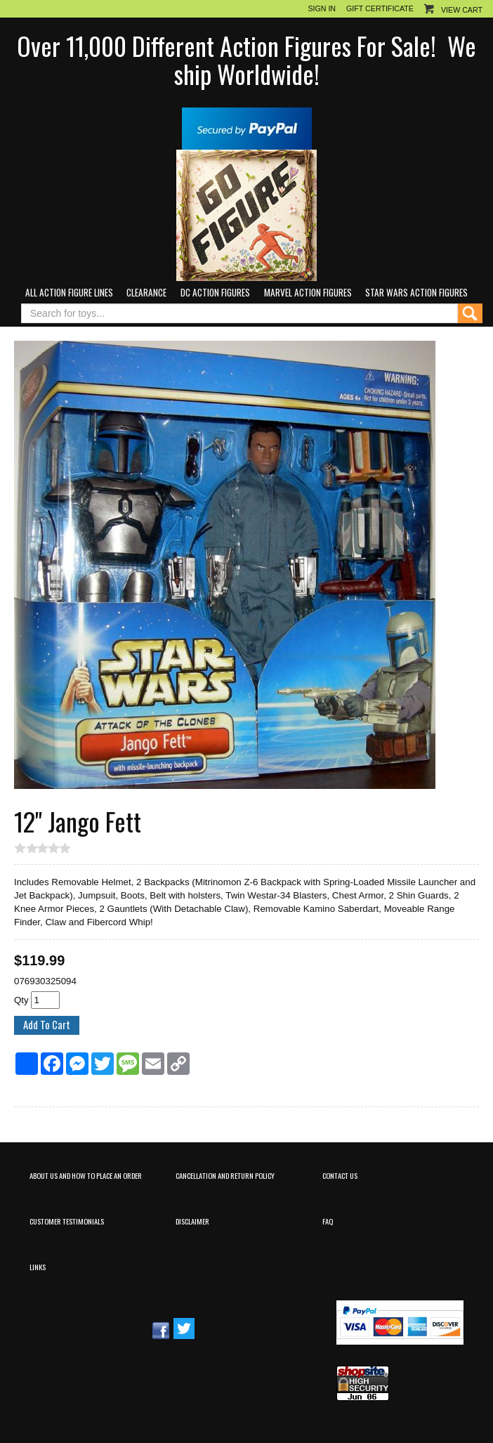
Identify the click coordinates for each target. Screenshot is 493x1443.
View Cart (461, 10)
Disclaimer (192, 1221)
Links (37, 1266)
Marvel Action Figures (308, 292)
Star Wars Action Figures (416, 292)
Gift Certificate (380, 8)
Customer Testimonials (66, 1221)
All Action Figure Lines (69, 292)
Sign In (322, 8)
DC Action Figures (215, 292)
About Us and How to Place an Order (85, 1175)
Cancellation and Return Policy (225, 1175)
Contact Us (339, 1175)
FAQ (327, 1221)
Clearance (146, 292)
